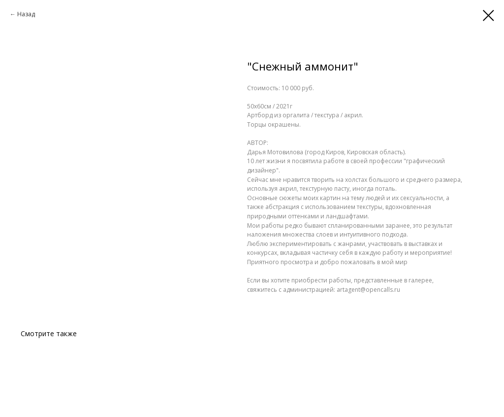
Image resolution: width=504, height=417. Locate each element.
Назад (26, 14)
